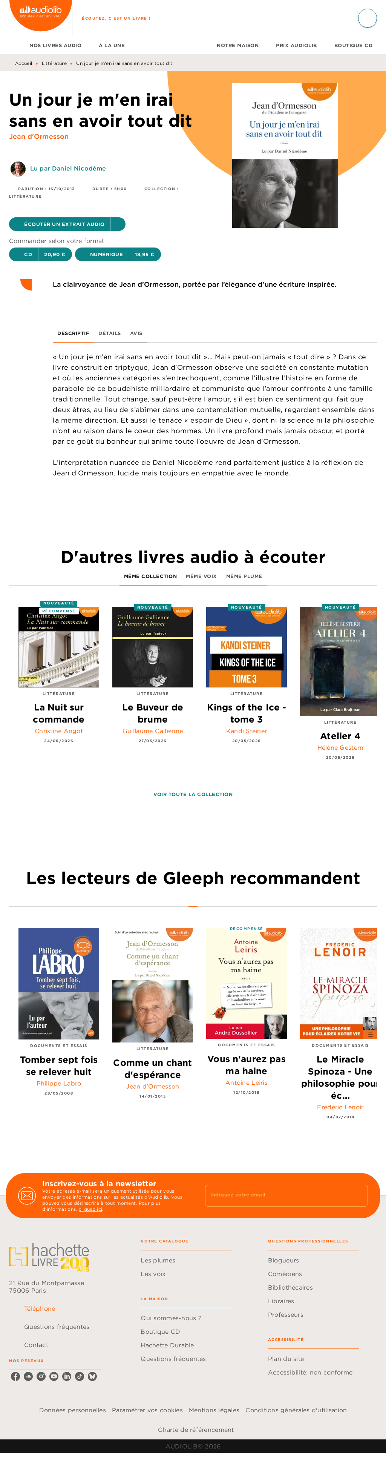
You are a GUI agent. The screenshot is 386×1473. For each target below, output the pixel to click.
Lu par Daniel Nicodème (68, 168)
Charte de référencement (196, 1429)
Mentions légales (214, 1410)
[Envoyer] (359, 1196)
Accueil (23, 63)
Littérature (54, 63)
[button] (67, 224)
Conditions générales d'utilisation (296, 1410)
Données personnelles (72, 1410)
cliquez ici (90, 1209)
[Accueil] (40, 18)
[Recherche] (367, 18)
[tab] (17, 45)
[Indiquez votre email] (277, 1196)
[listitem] (15, 1376)
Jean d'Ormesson (39, 136)
